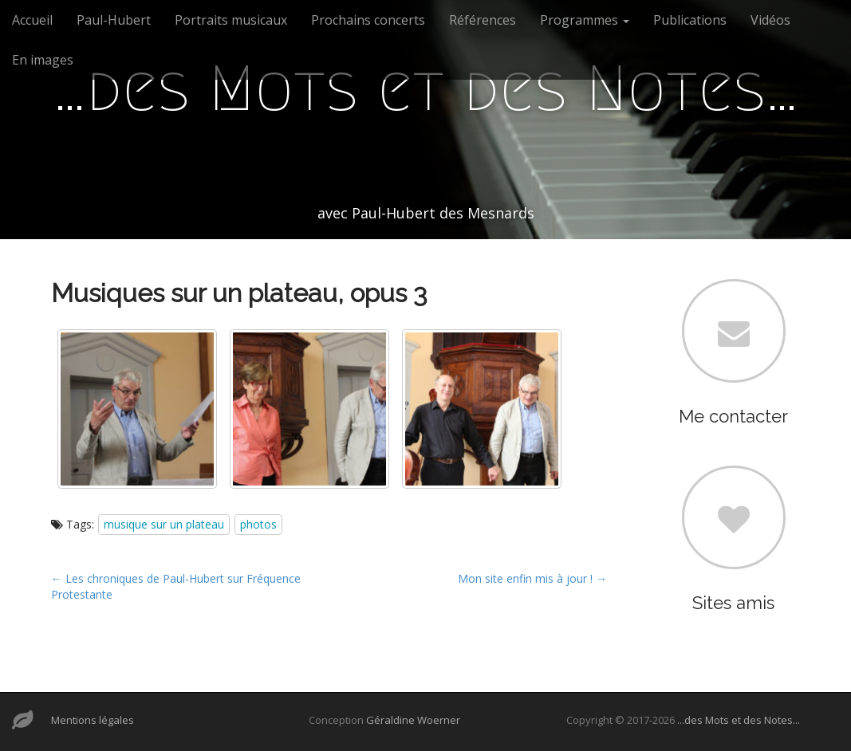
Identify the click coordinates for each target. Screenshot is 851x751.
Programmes (584, 20)
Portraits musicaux (231, 20)
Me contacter (733, 416)
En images (42, 60)
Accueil (32, 20)
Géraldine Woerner (413, 720)
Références (482, 20)
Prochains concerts (368, 20)
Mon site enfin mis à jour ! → (532, 578)
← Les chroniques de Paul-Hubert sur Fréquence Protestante (176, 586)
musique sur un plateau (164, 524)
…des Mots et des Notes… (425, 88)
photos (258, 524)
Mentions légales (92, 720)
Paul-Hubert (114, 20)
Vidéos (770, 20)
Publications (690, 20)
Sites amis (733, 602)
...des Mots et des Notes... (738, 720)
